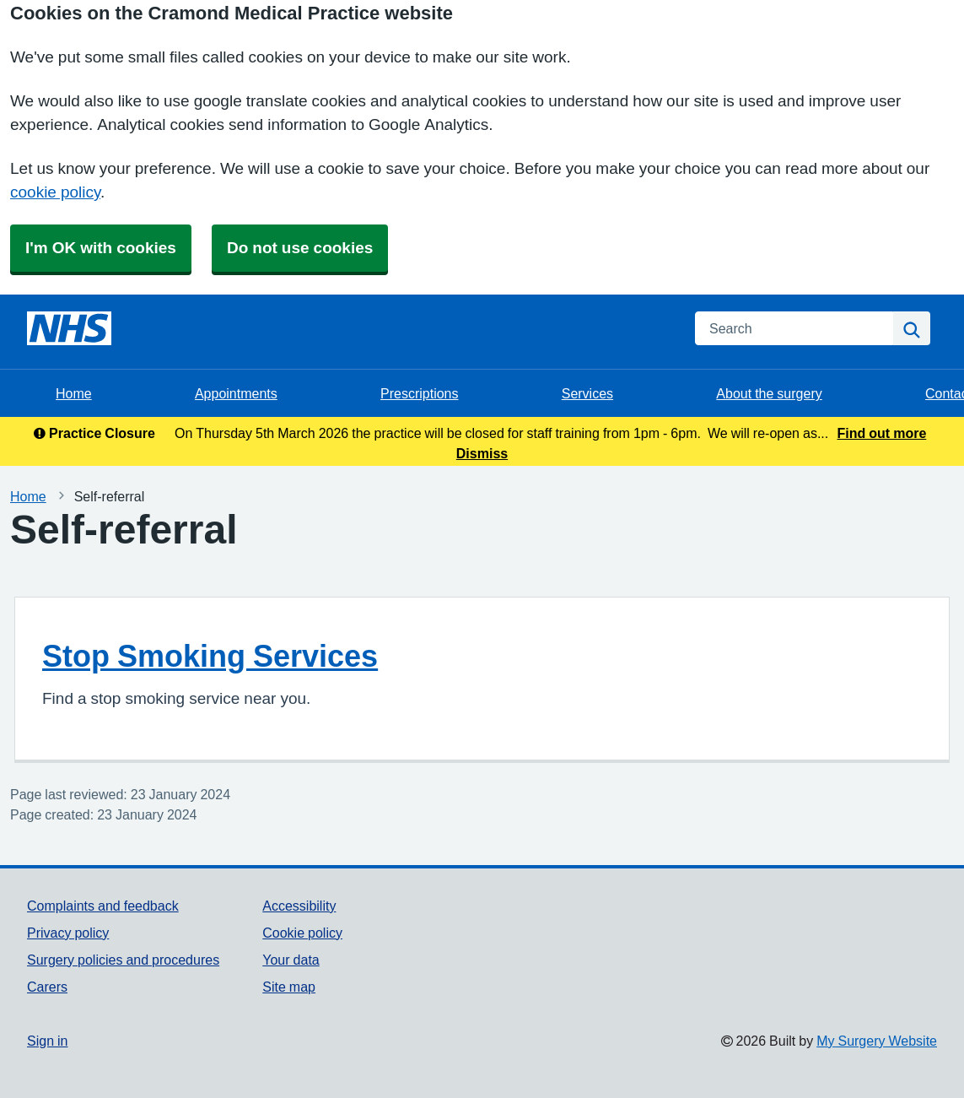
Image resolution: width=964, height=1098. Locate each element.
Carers (47, 986)
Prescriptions (419, 393)
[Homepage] (69, 328)
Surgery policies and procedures (123, 959)
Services (587, 393)
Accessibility (299, 905)
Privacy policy (68, 932)
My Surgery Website (876, 1040)
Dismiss (482, 453)
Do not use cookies (300, 248)
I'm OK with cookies (100, 248)
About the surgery (768, 393)
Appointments (236, 393)
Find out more (882, 433)
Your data (290, 959)
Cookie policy (302, 932)
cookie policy (55, 192)
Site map (288, 986)
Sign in (47, 1040)
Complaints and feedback (103, 905)
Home (74, 393)
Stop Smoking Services (210, 656)
